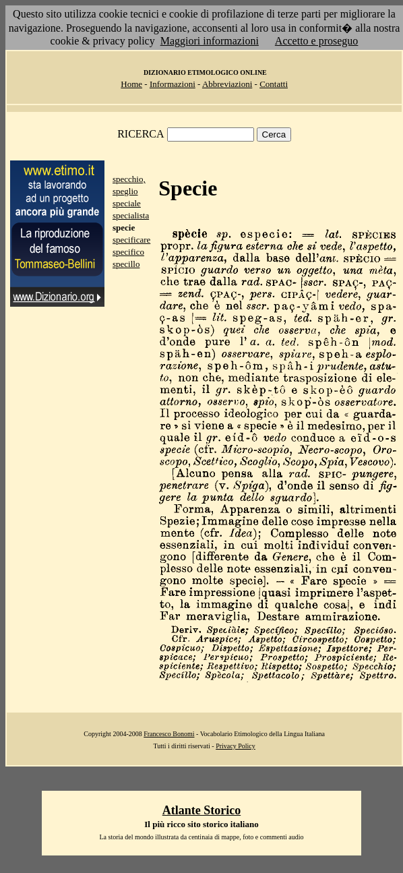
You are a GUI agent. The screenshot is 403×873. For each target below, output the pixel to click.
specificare (131, 240)
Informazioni (172, 84)
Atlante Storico (201, 810)
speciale (127, 203)
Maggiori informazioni (209, 41)
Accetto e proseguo (317, 41)
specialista (131, 215)
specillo (126, 264)
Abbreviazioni (227, 84)
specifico (128, 252)
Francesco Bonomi (169, 733)
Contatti (273, 84)
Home (131, 84)
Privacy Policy (235, 746)
